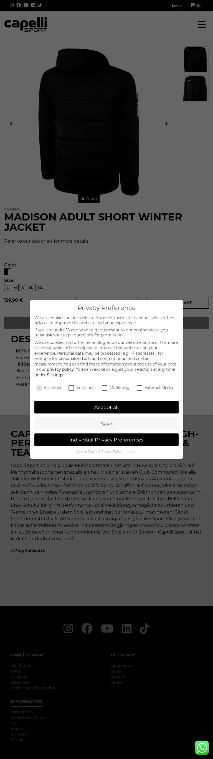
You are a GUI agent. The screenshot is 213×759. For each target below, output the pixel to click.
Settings (55, 374)
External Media (155, 387)
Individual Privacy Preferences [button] (106, 440)
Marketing (116, 387)
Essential (48, 387)
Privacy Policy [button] (112, 451)
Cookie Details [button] (87, 451)
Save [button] (106, 424)
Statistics (81, 387)
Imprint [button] (131, 451)
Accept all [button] (106, 407)
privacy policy (60, 369)
